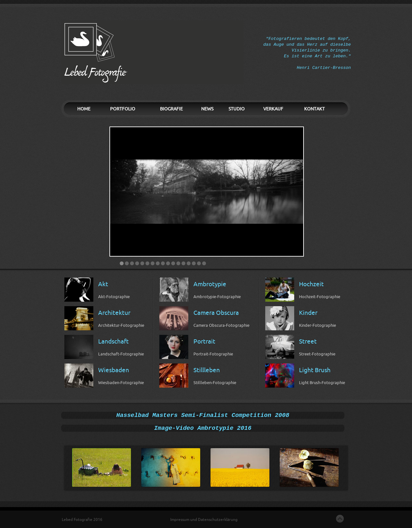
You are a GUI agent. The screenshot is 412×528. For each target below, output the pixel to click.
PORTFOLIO (122, 109)
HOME (83, 109)
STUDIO (237, 109)
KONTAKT (314, 109)
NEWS (207, 109)
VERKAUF (273, 109)
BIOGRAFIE (171, 109)
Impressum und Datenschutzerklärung (204, 520)
